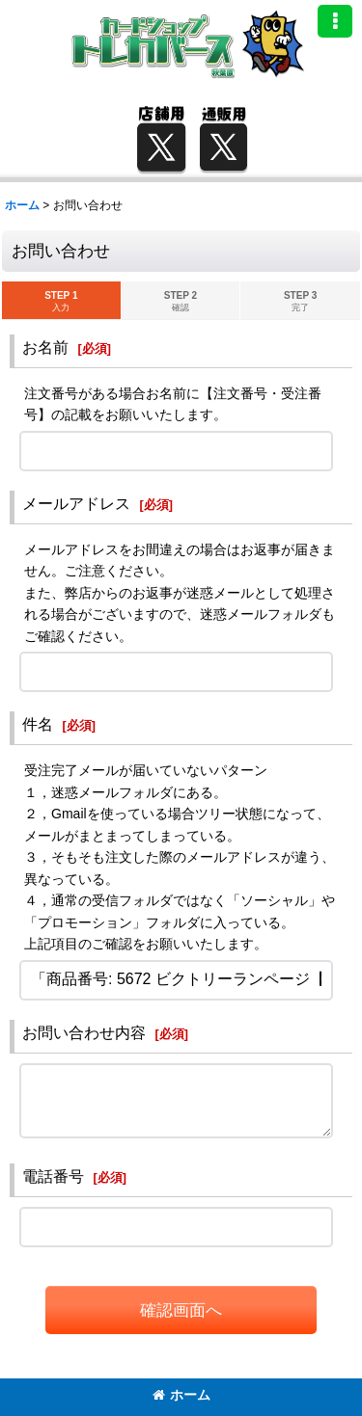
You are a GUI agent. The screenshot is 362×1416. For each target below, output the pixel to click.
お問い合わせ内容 (84, 1032)
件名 (37, 724)
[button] (335, 21)
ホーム (181, 1395)
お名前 (45, 347)
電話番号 (53, 1176)
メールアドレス (76, 503)
